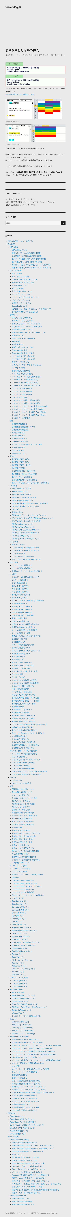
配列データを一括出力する (22, 477)
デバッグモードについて (21, 294)
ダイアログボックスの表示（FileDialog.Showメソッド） (33, 518)
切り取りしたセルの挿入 (21, 668)
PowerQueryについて (18, 1116)
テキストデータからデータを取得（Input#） (28, 409)
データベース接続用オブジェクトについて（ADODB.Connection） (37, 1045)
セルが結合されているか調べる (24, 742)
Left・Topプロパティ (19, 933)
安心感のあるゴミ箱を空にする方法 (25, 1157)
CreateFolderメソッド (20, 1001)
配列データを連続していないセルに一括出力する (30, 483)
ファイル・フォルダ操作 (19, 978)
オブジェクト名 (18, 898)
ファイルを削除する (19, 986)
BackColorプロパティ (20, 901)
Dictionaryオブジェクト (20, 1022)
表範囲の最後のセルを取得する (24, 627)
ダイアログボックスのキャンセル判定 (26, 521)
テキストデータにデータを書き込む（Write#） (29, 415)
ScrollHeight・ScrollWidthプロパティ (26, 942)
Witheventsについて (19, 453)
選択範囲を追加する (19, 603)
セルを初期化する (18, 656)
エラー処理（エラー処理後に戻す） (25, 380)
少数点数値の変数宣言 (20, 430)
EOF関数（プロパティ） (21, 863)
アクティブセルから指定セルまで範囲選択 (28, 601)
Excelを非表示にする (20, 492)
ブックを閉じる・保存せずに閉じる (25, 550)
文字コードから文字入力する (23, 848)
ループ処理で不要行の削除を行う (24, 1110)
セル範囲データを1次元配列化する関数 (27, 256)
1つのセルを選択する (20, 580)
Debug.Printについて (20, 306)
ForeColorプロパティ (20, 925)
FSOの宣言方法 (18, 992)
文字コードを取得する (20, 845)
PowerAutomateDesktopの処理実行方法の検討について (33, 1148)
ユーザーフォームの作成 (21, 869)
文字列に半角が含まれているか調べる (26, 1084)
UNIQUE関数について (18, 1134)
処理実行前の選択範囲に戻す (23, 727)
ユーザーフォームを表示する (23, 880)
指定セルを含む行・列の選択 (23, 615)
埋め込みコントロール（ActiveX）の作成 (27, 874)
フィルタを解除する (19, 757)
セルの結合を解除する (20, 739)
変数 (11, 421)
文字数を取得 (17, 827)
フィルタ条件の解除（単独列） (24, 763)
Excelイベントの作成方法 (21, 783)
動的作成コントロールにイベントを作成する (29, 1087)
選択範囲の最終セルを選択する (24, 715)
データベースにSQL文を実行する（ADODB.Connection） (34, 1051)
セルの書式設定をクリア (21, 654)
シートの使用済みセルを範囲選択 (24, 630)
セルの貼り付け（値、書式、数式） (25, 671)
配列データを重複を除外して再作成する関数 (29, 259)
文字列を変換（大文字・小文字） (24, 836)
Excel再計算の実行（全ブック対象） (26, 506)
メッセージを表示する (20, 795)
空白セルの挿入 (18, 674)
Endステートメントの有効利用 (23, 338)
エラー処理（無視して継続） (23, 374)
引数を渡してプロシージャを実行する (26, 324)
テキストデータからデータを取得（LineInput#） (30, 406)
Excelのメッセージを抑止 (21, 494)
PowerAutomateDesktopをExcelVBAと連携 (28, 1163)
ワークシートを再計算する (22, 565)
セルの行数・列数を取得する (23, 686)
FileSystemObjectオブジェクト (23, 995)
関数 (11, 786)
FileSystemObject (16, 989)
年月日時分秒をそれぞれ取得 (23, 813)
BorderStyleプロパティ (20, 910)
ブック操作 (14, 542)
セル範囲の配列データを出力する (24, 480)
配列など (13, 456)
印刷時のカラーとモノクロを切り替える (27, 571)
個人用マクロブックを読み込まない (25, 312)
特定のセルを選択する (20, 621)
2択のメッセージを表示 (21, 801)
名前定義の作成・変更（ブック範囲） (26, 698)
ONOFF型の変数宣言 (20, 441)
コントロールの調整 (19, 872)
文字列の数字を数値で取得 (22, 842)
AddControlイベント (19, 966)
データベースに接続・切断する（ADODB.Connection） (33, 1048)
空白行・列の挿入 (18, 677)
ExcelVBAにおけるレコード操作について (27, 1057)
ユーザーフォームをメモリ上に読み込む (27, 886)
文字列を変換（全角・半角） (23, 839)
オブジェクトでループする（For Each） (27, 365)
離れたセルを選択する (20, 586)
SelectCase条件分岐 (19, 350)
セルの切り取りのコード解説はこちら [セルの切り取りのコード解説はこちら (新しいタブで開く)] (19, 94)
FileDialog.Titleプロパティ (21, 536)
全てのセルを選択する (20, 598)
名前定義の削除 (18, 707)
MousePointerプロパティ (21, 936)
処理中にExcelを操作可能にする (24, 857)
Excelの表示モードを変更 (21, 489)
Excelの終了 (16, 509)
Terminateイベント (19, 975)
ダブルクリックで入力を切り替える (25, 1101)
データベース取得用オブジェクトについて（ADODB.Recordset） (36, 1060)
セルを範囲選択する (19, 583)
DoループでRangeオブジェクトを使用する (28, 733)
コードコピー (14, 64)
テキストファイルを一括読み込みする (26, 1016)
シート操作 (14, 562)
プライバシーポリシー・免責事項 (26, 1213)
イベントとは (17, 780)
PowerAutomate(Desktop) (19, 1140)
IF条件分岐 (16, 341)
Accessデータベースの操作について (25, 1039)
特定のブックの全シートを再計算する (26, 559)
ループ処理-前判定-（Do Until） (24, 356)
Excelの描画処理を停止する (22, 500)
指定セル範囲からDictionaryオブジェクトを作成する (31, 268)
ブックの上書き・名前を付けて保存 (25, 547)
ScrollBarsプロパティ (20, 939)
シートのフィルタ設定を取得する (24, 754)
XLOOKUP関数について (19, 1131)
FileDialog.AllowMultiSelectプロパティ (26, 530)
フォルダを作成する (19, 981)
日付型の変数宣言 (18, 436)
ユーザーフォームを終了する (23, 889)
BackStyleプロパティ (20, 904)
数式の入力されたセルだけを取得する (26, 636)
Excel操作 (13, 486)
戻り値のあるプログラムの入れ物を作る (27, 327)
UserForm (15, 877)
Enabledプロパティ (19, 919)
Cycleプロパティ (18, 916)
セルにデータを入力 (19, 639)
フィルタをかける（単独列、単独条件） (27, 760)
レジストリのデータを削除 (22, 394)
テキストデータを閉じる (21, 418)
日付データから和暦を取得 (22, 819)
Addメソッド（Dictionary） (22, 1025)
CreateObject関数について (22, 792)
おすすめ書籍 (17, 274)
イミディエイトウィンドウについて (25, 297)
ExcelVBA (11, 244)
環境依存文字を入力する (21, 1104)
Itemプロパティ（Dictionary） (23, 1031)
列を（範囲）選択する (20, 589)
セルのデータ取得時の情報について (25, 577)
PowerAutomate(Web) (18, 1196)
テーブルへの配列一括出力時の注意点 (26, 774)
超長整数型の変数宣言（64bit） (24, 427)
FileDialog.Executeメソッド (22, 524)
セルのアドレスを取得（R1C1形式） (26, 683)
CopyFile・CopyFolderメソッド (24, 998)
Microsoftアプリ (14, 1137)
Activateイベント (18, 963)
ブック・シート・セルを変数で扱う (25, 1072)
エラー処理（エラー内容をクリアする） (27, 385)
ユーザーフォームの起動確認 (23, 892)
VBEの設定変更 (18, 288)
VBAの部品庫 (13, 7)
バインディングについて (21, 300)
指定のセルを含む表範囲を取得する (25, 624)
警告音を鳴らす (18, 512)
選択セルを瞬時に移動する (22, 612)
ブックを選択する (18, 553)
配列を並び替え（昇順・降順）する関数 (27, 262)
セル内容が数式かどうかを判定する (25, 745)
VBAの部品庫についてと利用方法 (20, 241)
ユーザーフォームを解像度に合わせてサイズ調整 (30, 1069)
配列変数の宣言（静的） (21, 459)
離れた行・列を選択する (21, 595)
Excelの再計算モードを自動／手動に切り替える (30, 503)
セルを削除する (18, 659)
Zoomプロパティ (18, 957)
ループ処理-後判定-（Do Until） (24, 359)
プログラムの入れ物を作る (22, 318)
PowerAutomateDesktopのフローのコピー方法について (33, 1146)
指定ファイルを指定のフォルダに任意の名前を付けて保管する (35, 1190)
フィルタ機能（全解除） (21, 765)
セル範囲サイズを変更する (22, 710)
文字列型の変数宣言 (19, 438)
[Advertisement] (35, 30)
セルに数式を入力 (18, 642)
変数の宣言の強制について (22, 291)
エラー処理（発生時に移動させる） (25, 383)
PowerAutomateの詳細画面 (22, 1201)
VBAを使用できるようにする (23, 282)
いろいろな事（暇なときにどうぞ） (25, 279)
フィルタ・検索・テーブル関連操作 (23, 751)
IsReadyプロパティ (19, 1013)
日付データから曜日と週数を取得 (24, 816)
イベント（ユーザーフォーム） (21, 960)
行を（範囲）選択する (20, 592)
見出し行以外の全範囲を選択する (24, 730)
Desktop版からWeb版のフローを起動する (27, 1151)
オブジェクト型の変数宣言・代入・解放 (27, 444)
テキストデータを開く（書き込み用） (26, 403)
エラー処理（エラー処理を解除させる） (27, 377)
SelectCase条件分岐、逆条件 (23, 353)
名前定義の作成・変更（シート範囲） (26, 701)
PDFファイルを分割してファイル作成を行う (29, 1178)
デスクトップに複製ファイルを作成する (27, 1172)
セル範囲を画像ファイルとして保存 (25, 1107)
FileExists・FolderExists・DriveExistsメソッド (29, 1007)
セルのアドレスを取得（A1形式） (25, 680)
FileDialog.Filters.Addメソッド (23, 527)
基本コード (14, 315)
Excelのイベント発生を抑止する (24, 497)
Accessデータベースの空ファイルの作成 (27, 1042)
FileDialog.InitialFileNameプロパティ (25, 539)
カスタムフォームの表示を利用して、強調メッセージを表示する (36, 1184)
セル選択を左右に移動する (22, 609)
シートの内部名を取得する (22, 568)
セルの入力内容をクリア (21, 648)
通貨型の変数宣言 (18, 433)
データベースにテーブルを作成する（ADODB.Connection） (34, 1054)
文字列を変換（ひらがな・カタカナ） (26, 833)
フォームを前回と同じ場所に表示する (26, 1081)
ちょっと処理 (15, 1066)
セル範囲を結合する (19, 736)
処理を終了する (18, 335)
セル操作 (13, 574)
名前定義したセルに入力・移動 (24, 704)
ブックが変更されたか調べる (23, 556)
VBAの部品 (14, 247)
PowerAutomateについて (21, 1199)
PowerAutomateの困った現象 (23, 1204)
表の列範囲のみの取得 (20, 712)
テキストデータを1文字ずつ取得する (26, 860)
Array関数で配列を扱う (20, 854)
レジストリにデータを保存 (22, 388)
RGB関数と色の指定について (23, 789)
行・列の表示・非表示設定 (22, 692)
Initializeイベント (18, 972)
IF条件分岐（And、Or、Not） (23, 347)
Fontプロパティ (18, 922)
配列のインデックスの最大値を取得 (25, 851)
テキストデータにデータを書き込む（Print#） (29, 412)
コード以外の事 (16, 271)
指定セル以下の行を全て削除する (24, 1098)
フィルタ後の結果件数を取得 (23, 768)
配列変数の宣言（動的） (21, 462)
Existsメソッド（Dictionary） (23, 1028)
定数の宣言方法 (18, 450)
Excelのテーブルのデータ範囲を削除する (27, 1166)
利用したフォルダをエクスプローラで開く (28, 1187)
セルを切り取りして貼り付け (23, 665)
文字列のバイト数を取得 (21, 830)
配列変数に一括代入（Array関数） (25, 474)
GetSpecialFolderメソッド (22, 1010)
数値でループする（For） (21, 362)
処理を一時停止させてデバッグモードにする (29, 332)
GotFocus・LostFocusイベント (23, 969)
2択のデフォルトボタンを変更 (23, 804)
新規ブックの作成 (18, 545)
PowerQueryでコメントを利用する (23, 1122)
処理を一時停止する (19, 1078)
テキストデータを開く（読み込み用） (26, 400)
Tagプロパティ (17, 954)
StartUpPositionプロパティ (22, 951)
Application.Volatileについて (22, 329)
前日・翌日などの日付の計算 (23, 821)
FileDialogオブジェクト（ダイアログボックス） (30, 515)
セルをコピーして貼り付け (22, 662)
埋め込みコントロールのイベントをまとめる (29, 1090)
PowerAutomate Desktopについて (24, 1143)
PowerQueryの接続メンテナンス (22, 1119)
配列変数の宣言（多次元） (22, 465)
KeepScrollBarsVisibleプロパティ (24, 930)
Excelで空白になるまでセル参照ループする (28, 1169)
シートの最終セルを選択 (21, 633)
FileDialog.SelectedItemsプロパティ (25, 533)
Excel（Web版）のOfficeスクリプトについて (27, 1125)
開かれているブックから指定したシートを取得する (31, 265)
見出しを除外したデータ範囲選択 (24, 1095)
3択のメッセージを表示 (21, 807)
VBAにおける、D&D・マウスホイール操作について (31, 309)
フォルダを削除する (19, 983)
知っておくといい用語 (20, 276)
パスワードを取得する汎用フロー (24, 1160)
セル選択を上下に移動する (22, 606)
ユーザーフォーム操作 (18, 866)
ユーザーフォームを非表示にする (24, 883)
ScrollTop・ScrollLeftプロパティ (24, 945)
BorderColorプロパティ (20, 907)
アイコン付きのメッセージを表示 (24, 798)
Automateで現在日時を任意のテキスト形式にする (30, 1175)
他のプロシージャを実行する (23, 321)
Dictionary (13, 1019)
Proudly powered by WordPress (48, 1213)
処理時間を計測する (19, 1075)
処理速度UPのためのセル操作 (23, 718)
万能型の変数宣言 (18, 447)
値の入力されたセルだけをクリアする (26, 651)
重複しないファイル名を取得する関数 (26, 253)
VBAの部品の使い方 (19, 250)
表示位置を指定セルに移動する (24, 721)
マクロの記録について (20, 285)
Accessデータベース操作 (19, 1037)
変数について (17, 1154)
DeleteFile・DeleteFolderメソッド (25, 1004)
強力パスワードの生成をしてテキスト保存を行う (30, 1181)
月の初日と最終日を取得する (23, 824)
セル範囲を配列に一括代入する (24, 471)
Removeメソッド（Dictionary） (24, 1034)
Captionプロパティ (19, 913)
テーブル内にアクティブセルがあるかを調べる (29, 771)
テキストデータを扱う (20, 397)
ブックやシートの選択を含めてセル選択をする (29, 724)
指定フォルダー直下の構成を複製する (26, 1193)
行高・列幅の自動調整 (20, 689)
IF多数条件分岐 (17, 344)
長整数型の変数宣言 (19, 424)
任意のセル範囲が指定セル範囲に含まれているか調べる (33, 1092)
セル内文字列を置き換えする (23, 748)
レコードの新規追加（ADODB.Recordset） (28, 1063)
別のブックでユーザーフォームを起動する (28, 895)
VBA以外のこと (13, 1113)
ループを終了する (18, 368)
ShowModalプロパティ (20, 948)
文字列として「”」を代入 (21, 303)
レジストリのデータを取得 (22, 391)
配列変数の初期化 (18, 468)
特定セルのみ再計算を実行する (24, 695)
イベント (13, 777)
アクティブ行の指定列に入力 (23, 645)
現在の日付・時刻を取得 (21, 810)
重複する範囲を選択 (19, 618)
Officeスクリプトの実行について (22, 1128)
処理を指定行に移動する (21, 371)
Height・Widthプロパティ (21, 928)
